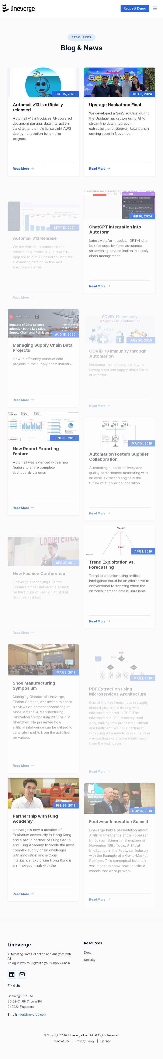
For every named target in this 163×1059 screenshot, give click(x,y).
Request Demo (135, 8)
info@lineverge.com (32, 1014)
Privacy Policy (85, 1041)
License (106, 1041)
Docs (87, 952)
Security (90, 959)
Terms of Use (61, 1041)
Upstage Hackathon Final (115, 104)
